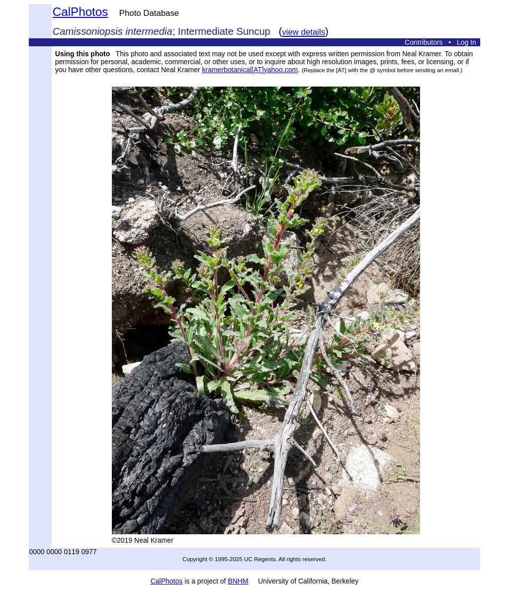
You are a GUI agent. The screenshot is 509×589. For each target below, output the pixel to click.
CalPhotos (80, 11)
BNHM (238, 581)
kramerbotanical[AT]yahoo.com (250, 70)
